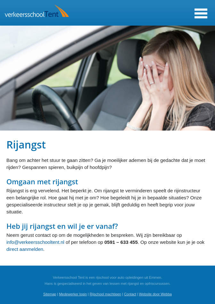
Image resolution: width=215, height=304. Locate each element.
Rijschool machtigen (105, 294)
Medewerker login (73, 294)
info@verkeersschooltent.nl (35, 242)
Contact (130, 294)
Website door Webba (155, 294)
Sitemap (49, 294)
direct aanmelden (24, 249)
